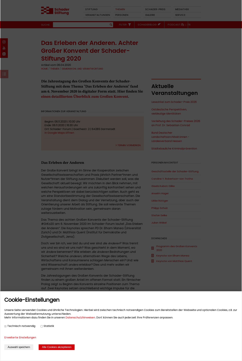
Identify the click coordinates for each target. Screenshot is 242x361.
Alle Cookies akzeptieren (56, 347)
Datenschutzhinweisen (80, 317)
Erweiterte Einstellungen (20, 337)
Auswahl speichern (19, 347)
